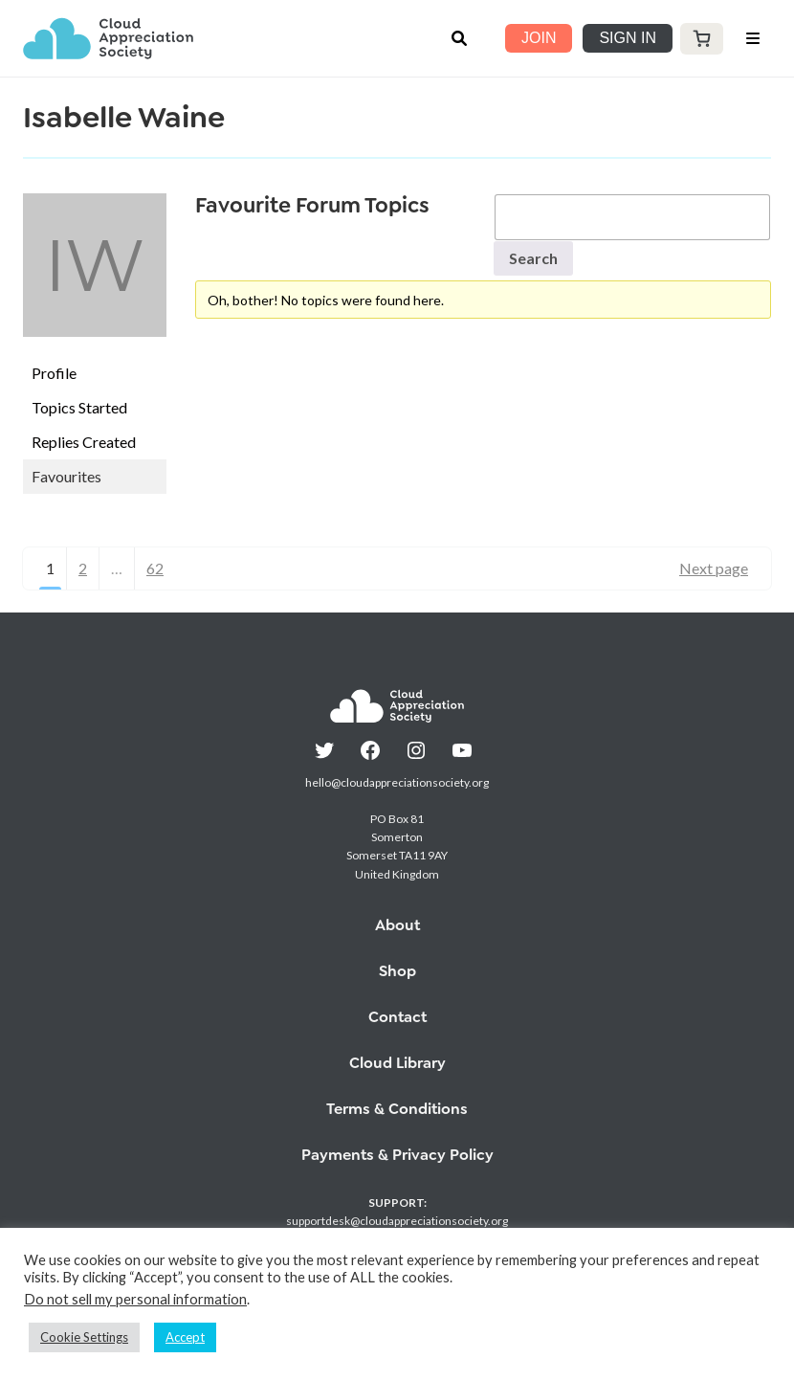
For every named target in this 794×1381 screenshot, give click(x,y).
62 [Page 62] (155, 568)
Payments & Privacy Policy (397, 1155)
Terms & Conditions (397, 1109)
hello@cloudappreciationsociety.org (397, 782)
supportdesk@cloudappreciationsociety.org (397, 1221)
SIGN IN (627, 38)
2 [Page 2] (82, 568)
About (397, 925)
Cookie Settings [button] (84, 1337)
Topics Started (79, 407)
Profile (54, 373)
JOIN (538, 38)
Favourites (66, 476)
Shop (397, 971)
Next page (713, 568)
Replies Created (84, 442)
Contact (397, 1017)
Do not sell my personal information (135, 1299)
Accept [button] (185, 1337)
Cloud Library (397, 1063)
